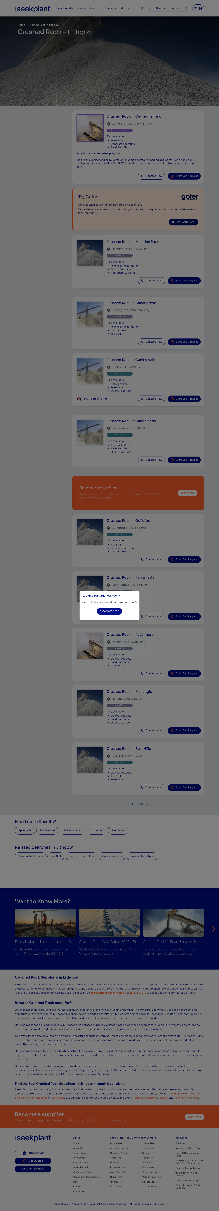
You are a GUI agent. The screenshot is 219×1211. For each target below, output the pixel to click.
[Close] (135, 595)
